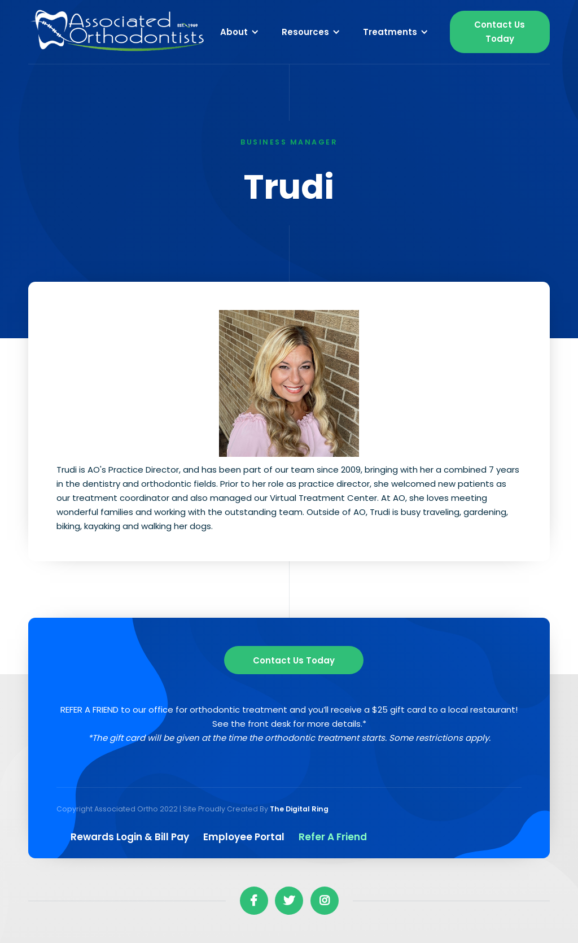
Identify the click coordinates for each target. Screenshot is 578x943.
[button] (239, 32)
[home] (118, 32)
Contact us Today (294, 660)
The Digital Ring (299, 809)
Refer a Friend (333, 837)
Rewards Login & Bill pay (130, 837)
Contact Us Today (499, 32)
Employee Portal (243, 837)
